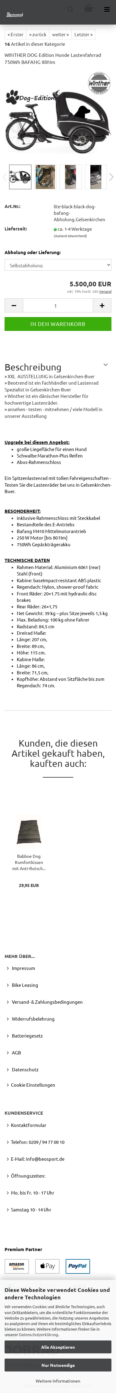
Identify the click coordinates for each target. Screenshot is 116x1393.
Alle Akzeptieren (58, 1347)
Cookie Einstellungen (33, 1085)
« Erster (16, 34)
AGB (16, 1052)
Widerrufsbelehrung (33, 1019)
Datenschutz (24, 1069)
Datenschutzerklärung (38, 1334)
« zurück (37, 34)
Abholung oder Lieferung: (33, 252)
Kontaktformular (28, 1125)
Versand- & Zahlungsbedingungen (47, 1002)
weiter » (60, 34)
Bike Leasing (24, 985)
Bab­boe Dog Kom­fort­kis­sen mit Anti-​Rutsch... (28, 862)
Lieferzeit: (16, 229)
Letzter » (83, 34)
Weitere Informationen (58, 1380)
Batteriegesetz (27, 1035)
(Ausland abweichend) (70, 235)
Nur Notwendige (58, 1365)
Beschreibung (33, 367)
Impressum (23, 968)
